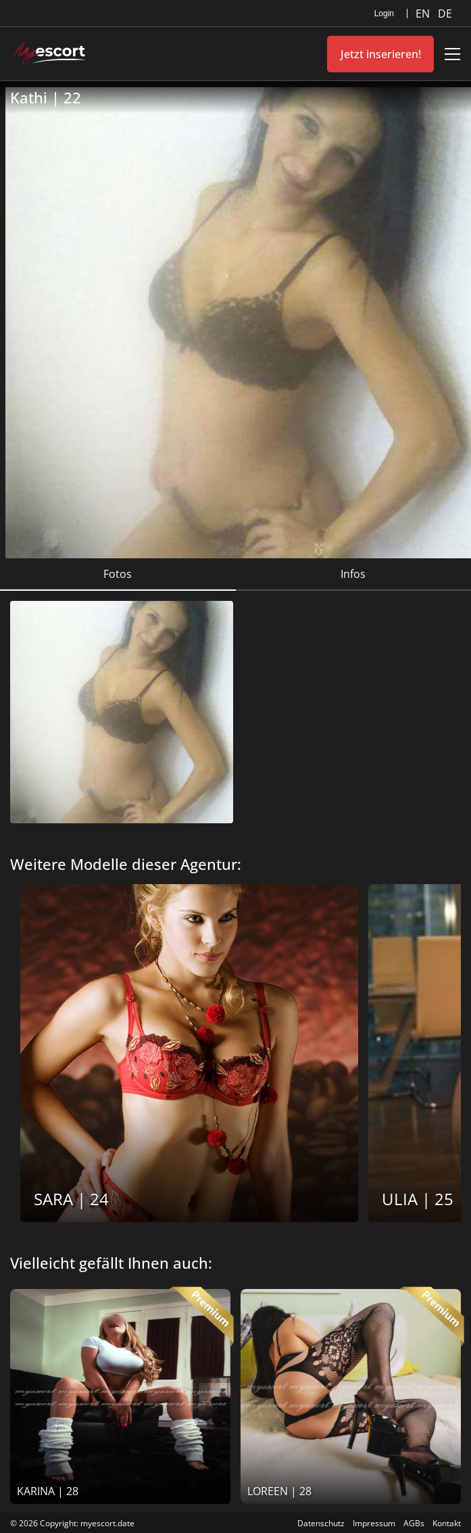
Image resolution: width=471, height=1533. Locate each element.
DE (445, 13)
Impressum (374, 1523)
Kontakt (446, 1523)
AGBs (413, 1523)
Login (384, 13)
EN (424, 13)
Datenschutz (321, 1523)
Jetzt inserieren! (381, 54)
